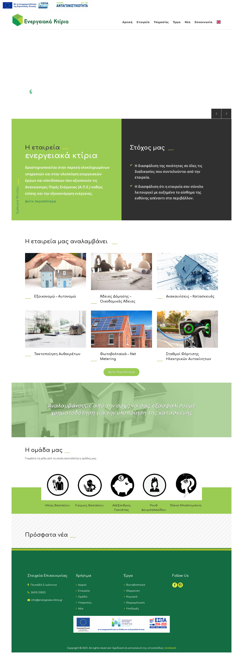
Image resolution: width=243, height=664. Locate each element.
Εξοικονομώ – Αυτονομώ (55, 296)
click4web (170, 648)
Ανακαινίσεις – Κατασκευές (190, 296)
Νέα (188, 22)
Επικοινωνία (204, 22)
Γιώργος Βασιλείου (89, 505)
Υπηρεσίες (161, 22)
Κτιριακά (131, 596)
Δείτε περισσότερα (40, 201)
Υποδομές (132, 608)
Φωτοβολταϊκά (135, 585)
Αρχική (127, 22)
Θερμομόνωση (135, 602)
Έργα (177, 22)
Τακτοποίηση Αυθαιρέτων (57, 354)
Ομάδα (82, 596)
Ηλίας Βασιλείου (57, 505)
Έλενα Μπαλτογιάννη (185, 505)
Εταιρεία (143, 22)
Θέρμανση (132, 590)
